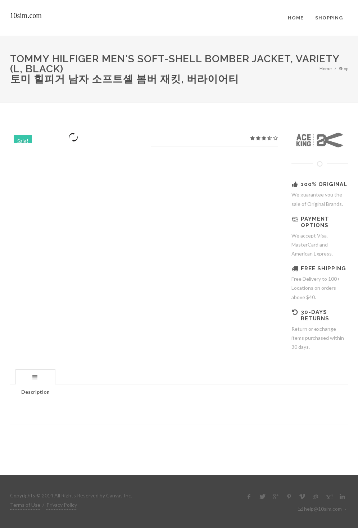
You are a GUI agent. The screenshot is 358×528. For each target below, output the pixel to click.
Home (326, 68)
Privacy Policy (61, 505)
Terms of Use (25, 505)
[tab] (35, 376)
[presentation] (35, 377)
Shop (343, 68)
